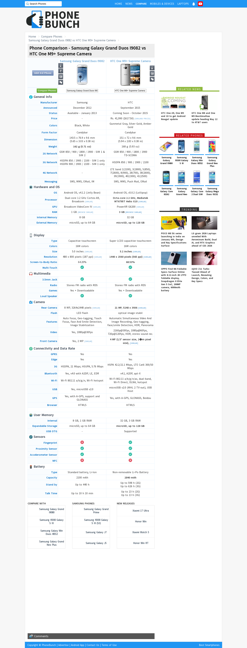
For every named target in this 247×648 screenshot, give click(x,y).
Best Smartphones (209, 645)
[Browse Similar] (85, 212)
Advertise (63, 645)
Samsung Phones (83, 503)
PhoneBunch (49, 645)
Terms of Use (109, 645)
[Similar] (89, 201)
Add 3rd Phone (42, 72)
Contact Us (93, 645)
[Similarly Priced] (142, 118)
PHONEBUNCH (62, 19)
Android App (77, 645)
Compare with (37, 503)
